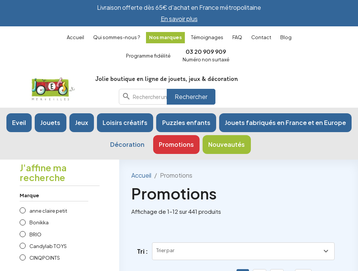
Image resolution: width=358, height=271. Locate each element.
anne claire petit (48, 211)
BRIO (35, 234)
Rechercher (191, 96)
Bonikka (39, 222)
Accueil (75, 37)
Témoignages (207, 37)
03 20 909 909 (206, 51)
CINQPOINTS (44, 258)
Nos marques (165, 37)
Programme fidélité (148, 56)
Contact (261, 37)
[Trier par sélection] (243, 251)
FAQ (237, 37)
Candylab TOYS (48, 246)
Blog (286, 37)
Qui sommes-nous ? (116, 37)
